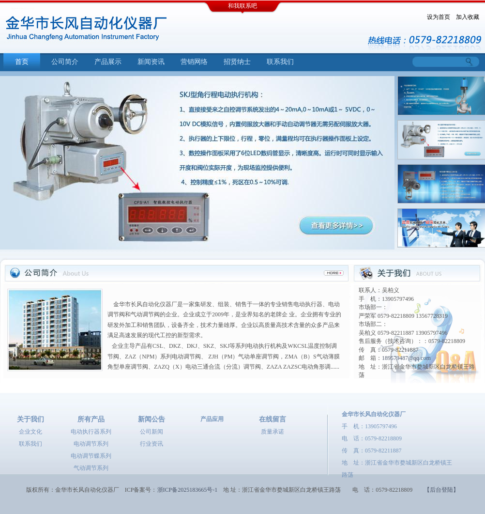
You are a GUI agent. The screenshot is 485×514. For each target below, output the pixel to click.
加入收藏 (467, 17)
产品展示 (107, 61)
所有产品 (91, 419)
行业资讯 (151, 443)
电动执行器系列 (91, 431)
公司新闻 (151, 431)
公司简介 (64, 61)
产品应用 (212, 419)
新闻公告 (151, 419)
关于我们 (30, 419)
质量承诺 (272, 431)
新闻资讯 (151, 61)
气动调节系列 (91, 468)
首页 (22, 61)
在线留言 (272, 419)
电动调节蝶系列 (91, 455)
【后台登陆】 (441, 489)
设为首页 (438, 17)
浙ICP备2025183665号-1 (187, 489)
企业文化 (30, 431)
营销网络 (194, 61)
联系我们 (280, 61)
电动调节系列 (91, 443)
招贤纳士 (237, 61)
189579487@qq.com (406, 358)
